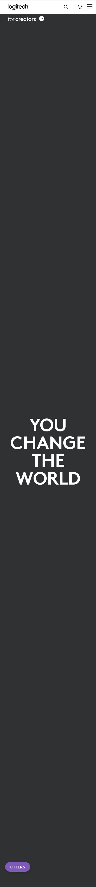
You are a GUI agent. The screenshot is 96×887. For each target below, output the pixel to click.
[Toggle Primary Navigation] (90, 6)
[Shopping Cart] (79, 7)
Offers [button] (17, 866)
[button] (26, 19)
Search (45, 7)
